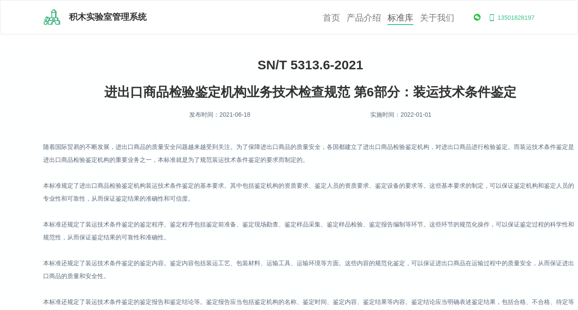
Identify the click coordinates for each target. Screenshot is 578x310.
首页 (331, 17)
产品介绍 (364, 17)
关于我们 (437, 17)
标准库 (400, 17)
